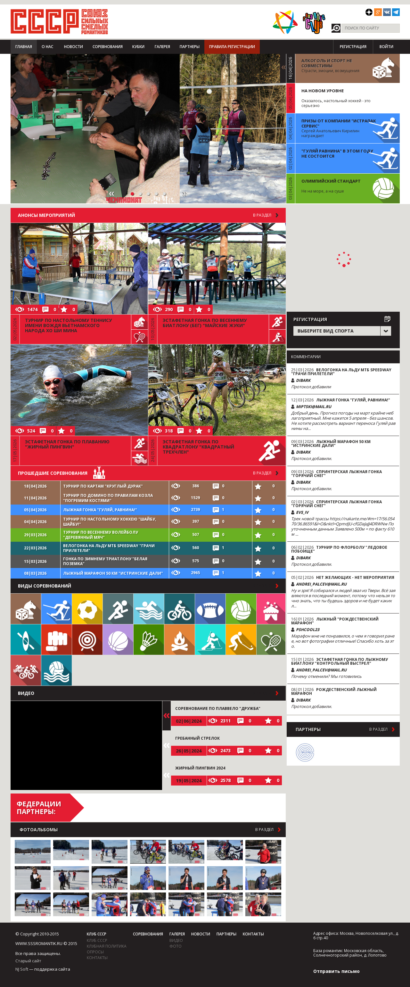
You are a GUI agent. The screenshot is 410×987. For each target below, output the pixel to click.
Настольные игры (26, 609)
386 (195, 486)
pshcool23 (307, 629)
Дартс (87, 639)
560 (195, 547)
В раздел (262, 215)
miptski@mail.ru (313, 406)
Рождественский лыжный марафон (334, 691)
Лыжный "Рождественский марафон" (335, 621)
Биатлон (210, 639)
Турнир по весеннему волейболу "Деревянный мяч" (100, 535)
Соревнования (108, 46)
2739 (195, 509)
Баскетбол (118, 639)
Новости (73, 46)
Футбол (87, 609)
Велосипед (179, 609)
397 (195, 521)
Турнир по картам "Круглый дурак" (103, 486)
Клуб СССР (96, 934)
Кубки (138, 46)
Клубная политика (107, 946)
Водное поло (56, 670)
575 (195, 560)
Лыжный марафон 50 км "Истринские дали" (113, 573)
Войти (386, 46)
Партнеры (190, 46)
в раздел (262, 473)
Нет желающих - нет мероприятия (355, 577)
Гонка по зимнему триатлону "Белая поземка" (105, 561)
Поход (179, 639)
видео (176, 940)
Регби (210, 609)
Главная (23, 46)
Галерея (162, 46)
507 (195, 534)
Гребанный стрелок (197, 738)
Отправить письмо (336, 971)
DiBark (303, 380)
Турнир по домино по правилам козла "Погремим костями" (108, 498)
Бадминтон (149, 639)
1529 (195, 497)
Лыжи (56, 609)
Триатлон (26, 670)
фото (175, 946)
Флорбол (241, 639)
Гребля (26, 639)
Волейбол (241, 609)
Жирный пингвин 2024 (200, 768)
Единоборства (56, 639)
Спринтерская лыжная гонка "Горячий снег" (336, 473)
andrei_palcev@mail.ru (321, 584)
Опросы (95, 952)
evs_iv (302, 512)
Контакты (97, 957)
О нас (47, 46)
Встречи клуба (271, 609)
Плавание (149, 609)
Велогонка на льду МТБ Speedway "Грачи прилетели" (109, 548)
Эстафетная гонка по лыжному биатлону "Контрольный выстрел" (339, 661)
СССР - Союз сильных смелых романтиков (59, 21)
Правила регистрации (232, 46)
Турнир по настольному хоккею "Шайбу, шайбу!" (109, 521)
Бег (118, 609)
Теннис (271, 639)
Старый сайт (28, 961)
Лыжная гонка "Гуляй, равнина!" (100, 510)
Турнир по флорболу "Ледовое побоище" (339, 549)
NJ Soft (21, 969)
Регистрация (353, 46)
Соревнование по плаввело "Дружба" (217, 708)
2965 (195, 572)
